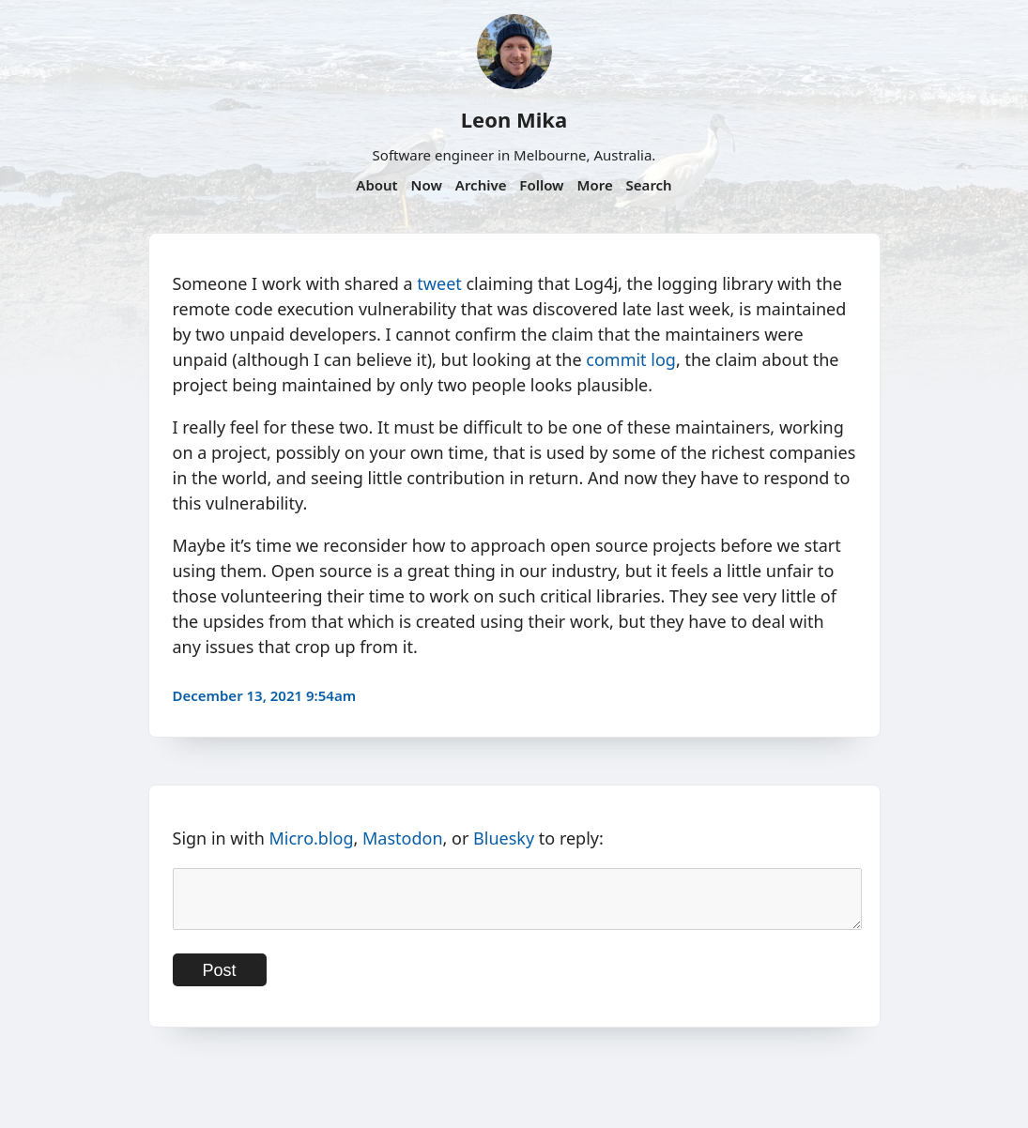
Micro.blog (311, 838)
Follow (541, 184)
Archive (481, 184)
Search (649, 184)
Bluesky (503, 838)
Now (426, 184)
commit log (631, 359)
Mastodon (402, 838)
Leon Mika (514, 119)
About (376, 184)
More (594, 184)
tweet (439, 283)
